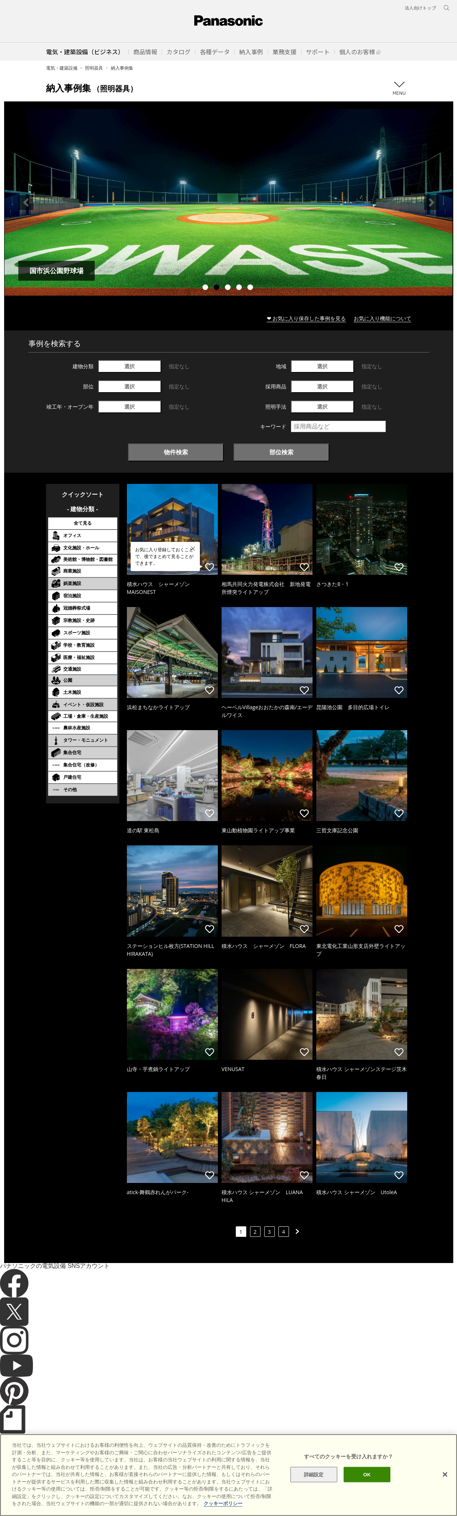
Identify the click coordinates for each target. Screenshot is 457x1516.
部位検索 (281, 452)
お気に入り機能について (382, 318)
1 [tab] (206, 288)
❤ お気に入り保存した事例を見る (306, 318)
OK (367, 1474)
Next (431, 202)
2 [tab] (217, 288)
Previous (25, 202)
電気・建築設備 (61, 68)
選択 (129, 366)
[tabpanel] (228, 202)
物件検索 (176, 452)
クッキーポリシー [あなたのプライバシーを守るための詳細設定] (223, 1503)
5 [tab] (251, 288)
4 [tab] (240, 288)
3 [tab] (228, 288)
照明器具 (94, 68)
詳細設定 (314, 1474)
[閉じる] (445, 1474)
